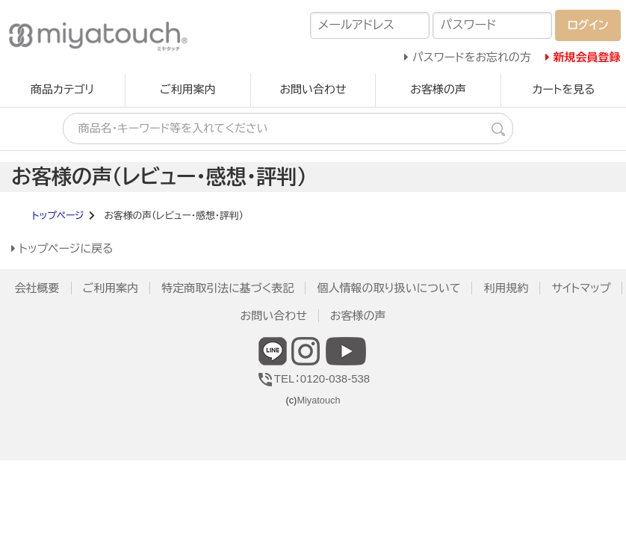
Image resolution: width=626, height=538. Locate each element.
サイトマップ (580, 288)
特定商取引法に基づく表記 (227, 288)
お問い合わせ (312, 89)
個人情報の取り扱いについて (388, 288)
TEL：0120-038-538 (313, 378)
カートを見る (563, 89)
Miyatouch (318, 400)
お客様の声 (438, 89)
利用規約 (505, 288)
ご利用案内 (188, 89)
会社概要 (37, 288)
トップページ (58, 215)
